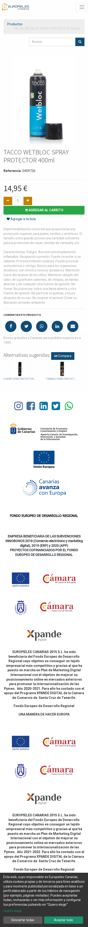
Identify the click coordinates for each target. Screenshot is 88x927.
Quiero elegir (12, 911)
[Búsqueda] (79, 42)
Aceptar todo (63, 920)
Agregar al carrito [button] (44, 210)
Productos (15, 24)
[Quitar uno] (8, 201)
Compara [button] (62, 356)
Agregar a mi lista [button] (21, 219)
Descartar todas (22, 920)
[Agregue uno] (27, 201)
